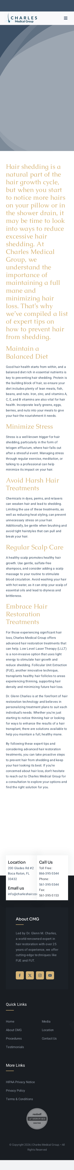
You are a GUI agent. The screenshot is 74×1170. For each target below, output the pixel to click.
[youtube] (50, 975)
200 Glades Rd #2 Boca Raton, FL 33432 (21, 873)
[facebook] (20, 975)
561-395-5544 (49, 884)
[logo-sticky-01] (20, 13)
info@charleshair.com (23, 894)
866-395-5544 (49, 873)
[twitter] (30, 975)
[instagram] (40, 975)
